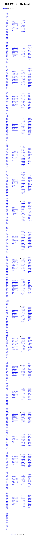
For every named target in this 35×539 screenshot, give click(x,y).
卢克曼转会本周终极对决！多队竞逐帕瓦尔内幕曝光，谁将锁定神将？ (23, 101)
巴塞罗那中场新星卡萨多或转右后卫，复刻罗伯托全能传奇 (29, 501)
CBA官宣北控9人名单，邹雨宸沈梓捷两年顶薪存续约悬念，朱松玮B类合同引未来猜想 (30, 77)
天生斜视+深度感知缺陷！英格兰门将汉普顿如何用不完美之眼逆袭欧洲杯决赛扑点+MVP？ (30, 127)
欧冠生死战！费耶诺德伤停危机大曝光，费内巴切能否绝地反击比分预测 (29, 101)
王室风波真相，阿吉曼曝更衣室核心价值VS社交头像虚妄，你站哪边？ (15, 26)
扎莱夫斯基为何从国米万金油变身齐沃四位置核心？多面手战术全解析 (29, 265)
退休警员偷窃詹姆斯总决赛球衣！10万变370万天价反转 (15, 127)
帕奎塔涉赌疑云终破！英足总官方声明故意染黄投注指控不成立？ (7, 52)
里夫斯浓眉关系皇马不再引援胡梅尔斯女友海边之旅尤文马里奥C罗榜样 (30, 240)
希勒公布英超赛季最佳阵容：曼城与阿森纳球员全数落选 (29, 480)
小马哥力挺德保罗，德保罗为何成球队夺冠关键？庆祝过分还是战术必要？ (15, 52)
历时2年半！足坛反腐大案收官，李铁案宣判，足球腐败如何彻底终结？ (23, 344)
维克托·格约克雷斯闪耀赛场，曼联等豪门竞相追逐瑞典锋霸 (30, 460)
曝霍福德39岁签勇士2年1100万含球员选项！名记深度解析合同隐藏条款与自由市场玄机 (30, 211)
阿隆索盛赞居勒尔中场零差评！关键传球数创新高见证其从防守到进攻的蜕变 (15, 101)
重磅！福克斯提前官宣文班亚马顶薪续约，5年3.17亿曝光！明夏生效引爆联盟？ (23, 240)
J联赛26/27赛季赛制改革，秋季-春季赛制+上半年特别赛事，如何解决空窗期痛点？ (7, 314)
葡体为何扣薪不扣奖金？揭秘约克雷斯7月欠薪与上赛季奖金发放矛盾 (23, 287)
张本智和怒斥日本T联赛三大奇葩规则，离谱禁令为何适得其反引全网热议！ (7, 155)
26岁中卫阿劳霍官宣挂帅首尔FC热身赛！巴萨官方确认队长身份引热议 (30, 156)
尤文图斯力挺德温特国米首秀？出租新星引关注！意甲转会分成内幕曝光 (15, 156)
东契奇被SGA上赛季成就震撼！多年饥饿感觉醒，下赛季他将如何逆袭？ (23, 314)
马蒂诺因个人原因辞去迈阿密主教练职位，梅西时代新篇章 (23, 460)
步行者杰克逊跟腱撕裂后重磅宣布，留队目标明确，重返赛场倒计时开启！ (15, 370)
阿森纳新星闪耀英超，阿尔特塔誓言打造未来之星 (15, 439)
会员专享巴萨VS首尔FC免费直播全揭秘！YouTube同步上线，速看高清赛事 (30, 183)
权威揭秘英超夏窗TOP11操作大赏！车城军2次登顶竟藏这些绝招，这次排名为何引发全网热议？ (23, 183)
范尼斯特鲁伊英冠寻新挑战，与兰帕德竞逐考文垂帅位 (7, 501)
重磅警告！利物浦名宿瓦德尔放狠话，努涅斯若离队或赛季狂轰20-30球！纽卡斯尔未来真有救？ (15, 77)
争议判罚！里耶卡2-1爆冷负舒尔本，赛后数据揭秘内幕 (7, 101)
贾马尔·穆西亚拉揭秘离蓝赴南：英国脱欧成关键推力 (15, 394)
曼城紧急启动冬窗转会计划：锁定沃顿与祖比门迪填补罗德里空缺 (7, 394)
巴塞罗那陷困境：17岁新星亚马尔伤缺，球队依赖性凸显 (7, 439)
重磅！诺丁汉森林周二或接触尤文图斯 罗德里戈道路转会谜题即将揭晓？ (7, 183)
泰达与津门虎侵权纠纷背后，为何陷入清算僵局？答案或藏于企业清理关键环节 (7, 344)
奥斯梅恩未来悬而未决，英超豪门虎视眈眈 (23, 480)
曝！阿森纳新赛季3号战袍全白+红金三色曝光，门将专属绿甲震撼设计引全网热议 (7, 127)
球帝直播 (13, 534)
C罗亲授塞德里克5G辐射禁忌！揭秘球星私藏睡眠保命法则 (7, 265)
